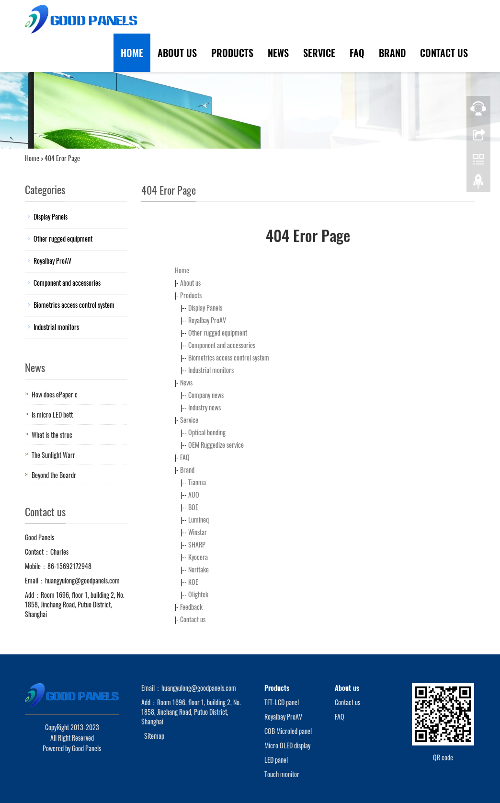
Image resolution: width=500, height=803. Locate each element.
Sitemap (154, 736)
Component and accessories (221, 345)
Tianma (197, 482)
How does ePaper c (55, 394)
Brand (392, 53)
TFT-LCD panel (281, 702)
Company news (206, 395)
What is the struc (52, 435)
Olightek (198, 594)
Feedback (191, 607)
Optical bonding (207, 432)
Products (232, 53)
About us (177, 53)
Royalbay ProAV (207, 320)
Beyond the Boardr (54, 475)
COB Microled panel (288, 731)
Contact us (444, 53)
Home (132, 53)
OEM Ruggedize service (216, 445)
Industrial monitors (211, 370)
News (278, 53)
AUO (193, 494)
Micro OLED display (287, 745)
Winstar (197, 532)
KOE (193, 582)
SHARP (196, 544)
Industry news (204, 407)
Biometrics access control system (228, 357)
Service (319, 53)
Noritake (198, 569)
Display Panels (205, 308)
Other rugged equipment (217, 332)
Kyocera (198, 557)
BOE (193, 507)
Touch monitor (281, 774)
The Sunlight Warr (53, 455)
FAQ (357, 53)
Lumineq (198, 519)
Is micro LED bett (52, 414)
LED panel (276, 760)
